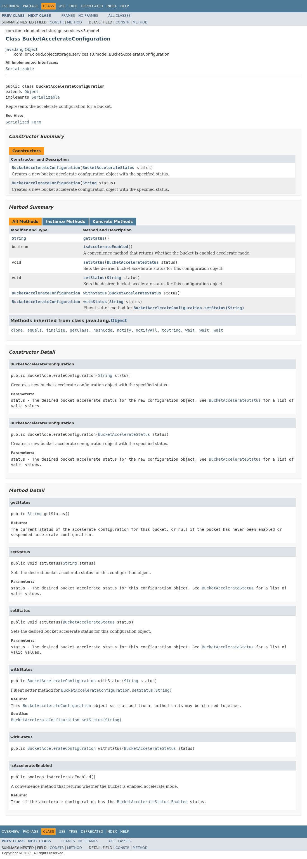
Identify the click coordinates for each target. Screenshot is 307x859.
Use (62, 6)
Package (30, 6)
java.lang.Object (21, 49)
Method (74, 22)
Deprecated (92, 6)
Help (124, 6)
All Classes (119, 16)
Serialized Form (23, 122)
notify (124, 330)
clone (17, 330)
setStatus (94, 262)
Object (31, 91)
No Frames (88, 16)
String (89, 183)
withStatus (95, 293)
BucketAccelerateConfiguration (46, 167)
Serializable (20, 68)
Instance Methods (65, 221)
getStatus (94, 238)
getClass (79, 330)
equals (34, 330)
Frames (68, 16)
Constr (57, 22)
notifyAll (146, 330)
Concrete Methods (113, 221)
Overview (11, 6)
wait (190, 330)
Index (112, 6)
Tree (73, 6)
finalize (55, 330)
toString (171, 330)
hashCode (102, 330)
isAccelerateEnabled (105, 246)
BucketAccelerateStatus (108, 167)
